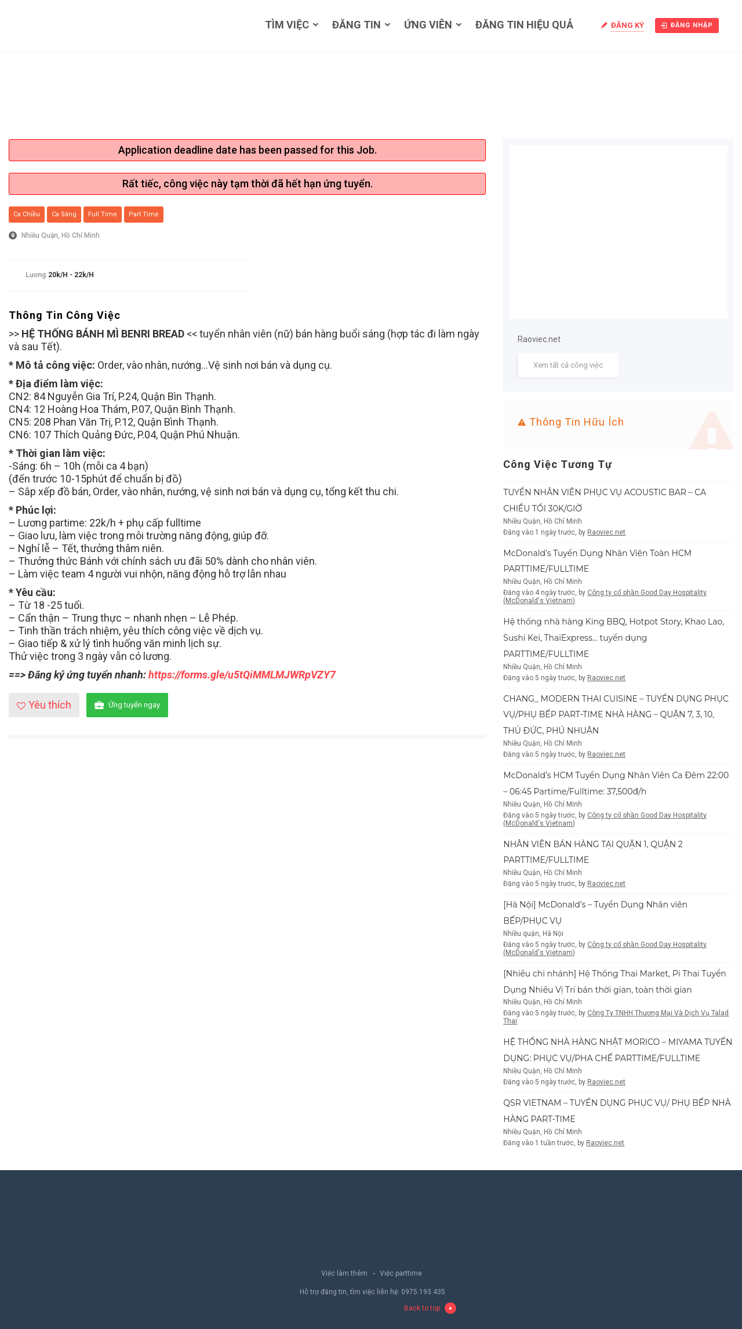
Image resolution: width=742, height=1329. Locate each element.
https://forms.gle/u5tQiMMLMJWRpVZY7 (242, 675)
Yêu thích (44, 705)
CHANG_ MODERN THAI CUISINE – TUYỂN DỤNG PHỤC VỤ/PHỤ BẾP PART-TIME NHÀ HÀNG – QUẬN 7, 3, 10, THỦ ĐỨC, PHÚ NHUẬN (616, 714)
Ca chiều (26, 214)
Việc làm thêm (344, 1273)
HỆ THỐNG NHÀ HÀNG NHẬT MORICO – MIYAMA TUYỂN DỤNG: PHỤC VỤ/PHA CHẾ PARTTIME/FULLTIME (617, 1050)
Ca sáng (64, 214)
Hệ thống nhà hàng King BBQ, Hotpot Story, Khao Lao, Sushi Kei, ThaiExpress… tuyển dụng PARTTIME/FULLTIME (613, 637)
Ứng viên (428, 25)
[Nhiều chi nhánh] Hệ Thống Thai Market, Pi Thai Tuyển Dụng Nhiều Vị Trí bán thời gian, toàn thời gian (614, 981)
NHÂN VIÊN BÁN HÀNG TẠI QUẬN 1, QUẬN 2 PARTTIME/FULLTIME (592, 852)
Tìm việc (287, 25)
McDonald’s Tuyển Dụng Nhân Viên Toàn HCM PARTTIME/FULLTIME (597, 561)
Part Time (144, 214)
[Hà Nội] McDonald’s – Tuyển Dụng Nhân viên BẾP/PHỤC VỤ (595, 912)
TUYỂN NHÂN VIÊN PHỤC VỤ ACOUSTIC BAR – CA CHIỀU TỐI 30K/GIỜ (604, 500)
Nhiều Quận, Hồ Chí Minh (60, 235)
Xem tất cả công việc (568, 365)
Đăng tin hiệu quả (524, 25)
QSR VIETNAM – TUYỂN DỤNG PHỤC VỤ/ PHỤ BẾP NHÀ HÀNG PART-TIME (616, 1111)
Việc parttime (401, 1273)
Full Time (102, 214)
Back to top (430, 1308)
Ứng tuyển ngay (127, 705)
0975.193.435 (423, 1292)
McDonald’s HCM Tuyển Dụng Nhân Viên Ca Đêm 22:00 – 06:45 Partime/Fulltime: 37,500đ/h (616, 783)
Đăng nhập (687, 25)
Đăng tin (356, 25)
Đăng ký (627, 25)
